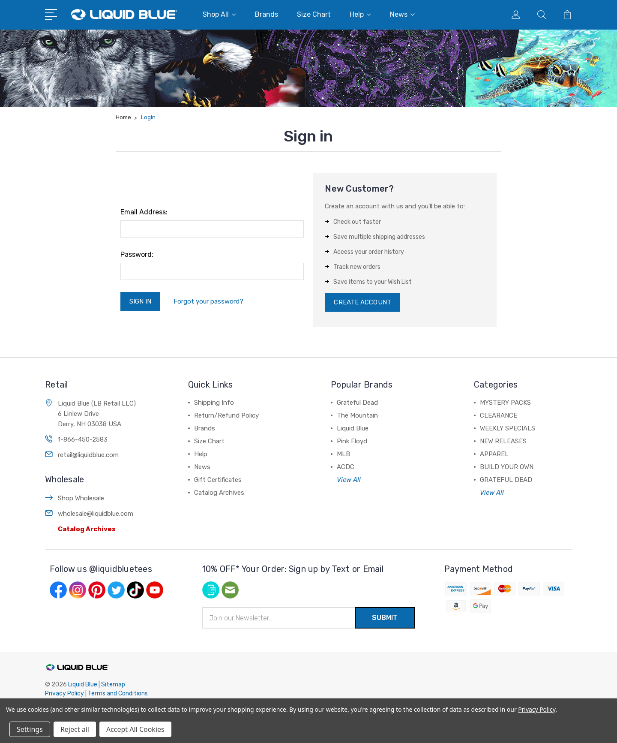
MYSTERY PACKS (505, 402)
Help (360, 14)
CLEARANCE (498, 415)
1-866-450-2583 (83, 439)
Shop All (219, 14)
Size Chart (314, 14)
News (402, 14)
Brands (266, 14)
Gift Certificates (218, 480)
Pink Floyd (352, 441)
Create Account (362, 302)
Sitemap (113, 684)
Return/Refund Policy (226, 415)
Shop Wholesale (81, 498)
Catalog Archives (87, 529)
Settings (30, 729)
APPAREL (494, 454)
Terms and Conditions (118, 693)
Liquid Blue (352, 428)
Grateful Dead (357, 402)
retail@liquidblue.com (88, 455)
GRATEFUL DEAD (506, 480)
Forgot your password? (208, 301)
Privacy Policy (64, 693)
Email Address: (144, 212)
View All (349, 480)
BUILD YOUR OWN (506, 467)
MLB (343, 454)
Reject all (74, 729)
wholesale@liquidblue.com (95, 513)
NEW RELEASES (503, 441)
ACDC (345, 467)
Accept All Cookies (135, 729)
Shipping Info (214, 402)
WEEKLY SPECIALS (507, 428)
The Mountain (357, 415)
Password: (136, 254)
